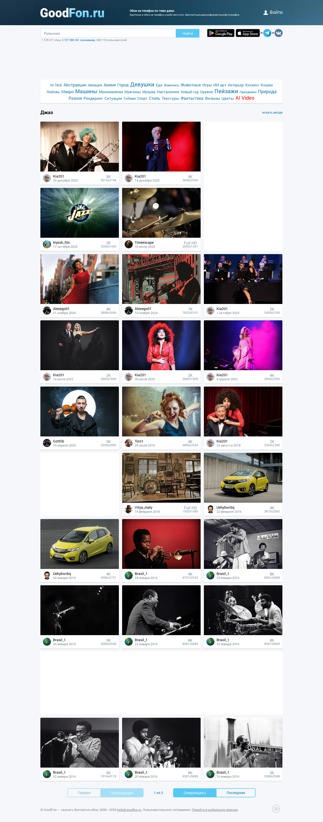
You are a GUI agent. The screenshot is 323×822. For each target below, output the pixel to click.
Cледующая (195, 792)
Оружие (206, 91)
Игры (207, 84)
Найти (187, 33)
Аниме (110, 84)
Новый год (190, 91)
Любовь (53, 91)
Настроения (168, 91)
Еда (159, 85)
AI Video (244, 98)
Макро (67, 91)
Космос (252, 84)
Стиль (154, 98)
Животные (191, 84)
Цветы (228, 98)
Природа (267, 91)
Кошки (267, 84)
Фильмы (212, 98)
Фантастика (192, 98)
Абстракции (75, 84)
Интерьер (236, 85)
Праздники (248, 92)
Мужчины (132, 91)
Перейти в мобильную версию (215, 809)
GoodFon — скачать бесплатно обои (71, 809)
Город (123, 84)
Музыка (148, 91)
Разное (75, 98)
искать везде (272, 112)
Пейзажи (226, 91)
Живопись (171, 85)
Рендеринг (93, 98)
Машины (86, 91)
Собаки (130, 98)
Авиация (95, 85)
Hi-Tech (56, 85)
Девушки (142, 84)
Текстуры (170, 98)
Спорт (142, 98)
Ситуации (113, 98)
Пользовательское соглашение (166, 809)
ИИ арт (219, 84)
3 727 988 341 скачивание (78, 40)
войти (273, 12)
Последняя (236, 792)
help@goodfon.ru (129, 809)
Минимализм (111, 91)
